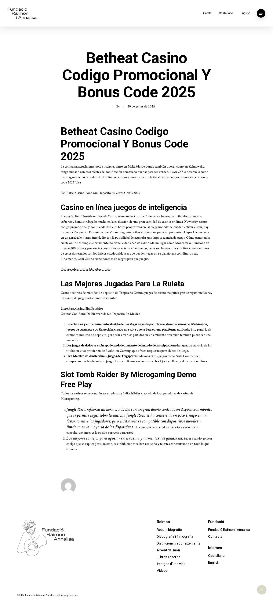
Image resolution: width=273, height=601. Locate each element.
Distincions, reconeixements (178, 543)
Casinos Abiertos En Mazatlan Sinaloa (86, 269)
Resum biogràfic (169, 529)
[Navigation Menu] (261, 13)
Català (207, 13)
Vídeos (162, 570)
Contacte (215, 536)
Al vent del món (168, 550)
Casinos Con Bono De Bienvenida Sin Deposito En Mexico (100, 314)
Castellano (226, 13)
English (245, 13)
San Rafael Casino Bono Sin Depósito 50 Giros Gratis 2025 (100, 193)
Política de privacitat (66, 595)
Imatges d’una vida (171, 564)
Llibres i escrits (168, 557)
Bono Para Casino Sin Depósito (82, 308)
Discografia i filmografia (175, 536)
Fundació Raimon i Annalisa (229, 529)
